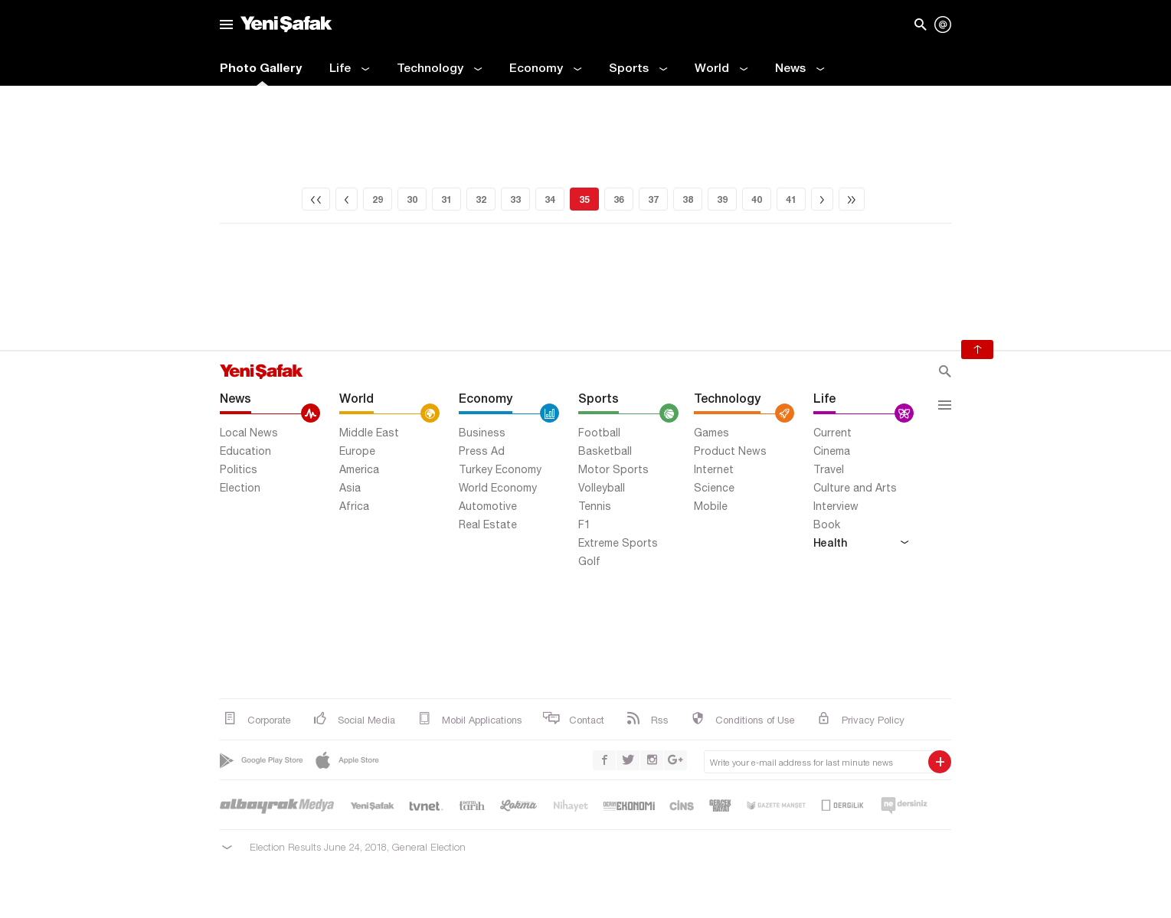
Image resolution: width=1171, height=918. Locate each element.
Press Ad (482, 451)
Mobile (711, 506)
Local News (249, 432)
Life (349, 69)
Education (245, 451)
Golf (589, 561)
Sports (638, 69)
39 (722, 199)
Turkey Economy (500, 469)
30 (412, 199)
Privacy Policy (859, 719)
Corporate (255, 719)
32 (481, 199)
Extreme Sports (618, 543)
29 (377, 199)
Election (240, 488)
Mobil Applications (468, 719)
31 (446, 199)
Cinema (831, 451)
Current (832, 432)
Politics (238, 469)
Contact (572, 719)
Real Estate (488, 524)
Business (482, 432)
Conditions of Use (741, 719)
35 (584, 199)
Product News (730, 451)
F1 (584, 524)
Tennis (594, 506)
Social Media (352, 719)
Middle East (369, 432)
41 (791, 199)
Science (714, 488)
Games (711, 432)
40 (756, 199)
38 (687, 199)
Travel (828, 469)
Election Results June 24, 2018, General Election (358, 847)
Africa (354, 506)
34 (550, 199)
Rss (646, 719)
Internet (714, 469)
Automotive (488, 506)
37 (653, 199)
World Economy (498, 488)
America (359, 469)
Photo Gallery (261, 67)
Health (860, 542)
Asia (350, 488)
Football (599, 432)
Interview (836, 506)
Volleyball (601, 488)
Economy (545, 69)
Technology (439, 69)
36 (618, 199)
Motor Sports (613, 469)
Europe (357, 451)
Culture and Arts (855, 488)
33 (515, 199)
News (799, 69)
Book (826, 524)
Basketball (605, 451)
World (721, 69)
